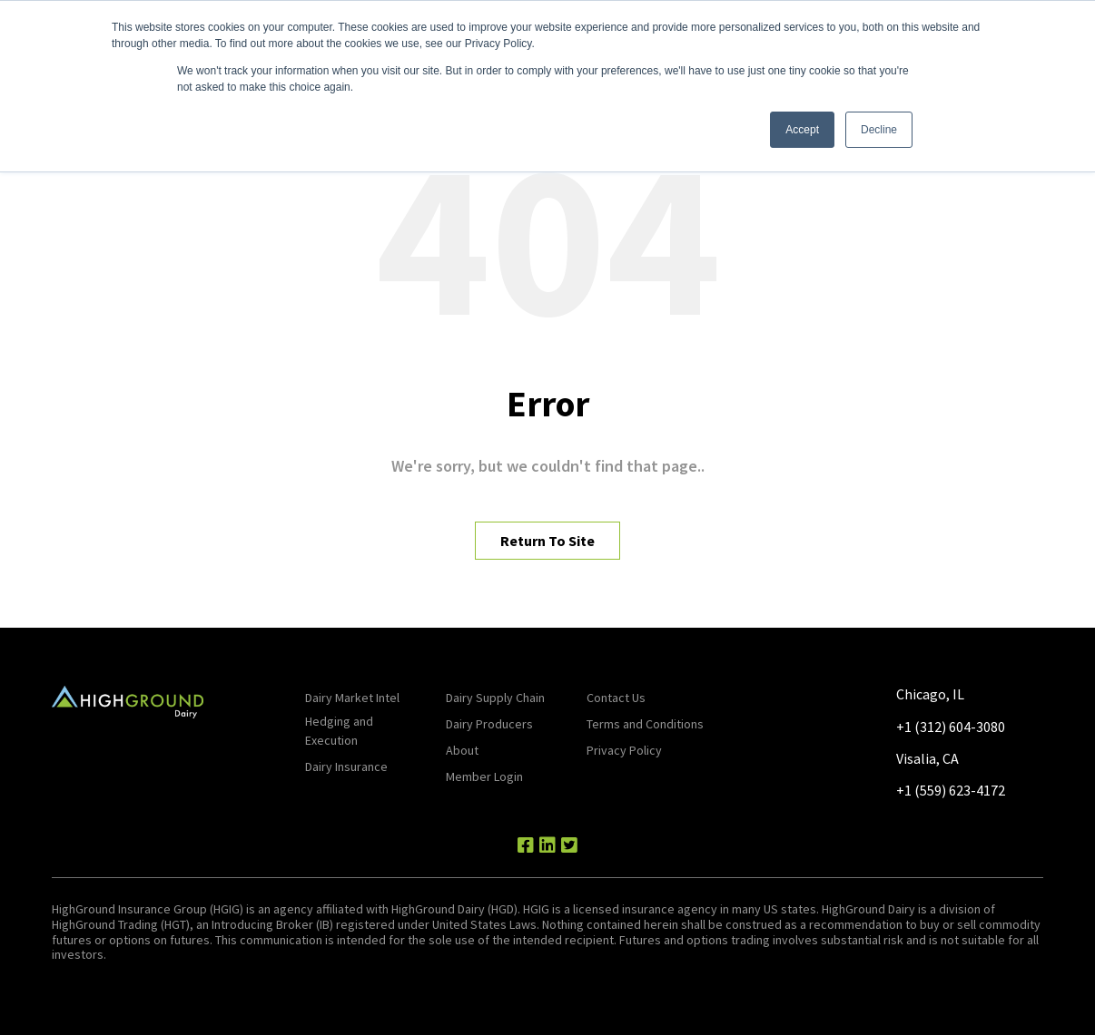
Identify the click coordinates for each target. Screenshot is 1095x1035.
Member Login (484, 776)
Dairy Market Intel (352, 697)
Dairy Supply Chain (495, 697)
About (462, 750)
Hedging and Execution (339, 730)
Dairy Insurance (346, 766)
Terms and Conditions (645, 724)
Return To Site (547, 541)
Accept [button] (802, 129)
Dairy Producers (489, 724)
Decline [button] (879, 129)
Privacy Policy (624, 750)
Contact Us (616, 697)
